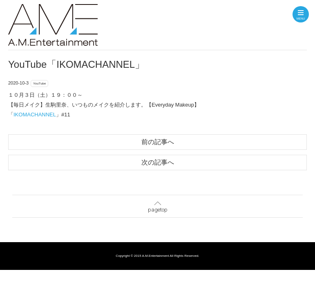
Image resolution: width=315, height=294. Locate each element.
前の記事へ (157, 142)
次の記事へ (157, 162)
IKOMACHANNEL (34, 114)
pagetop (158, 205)
